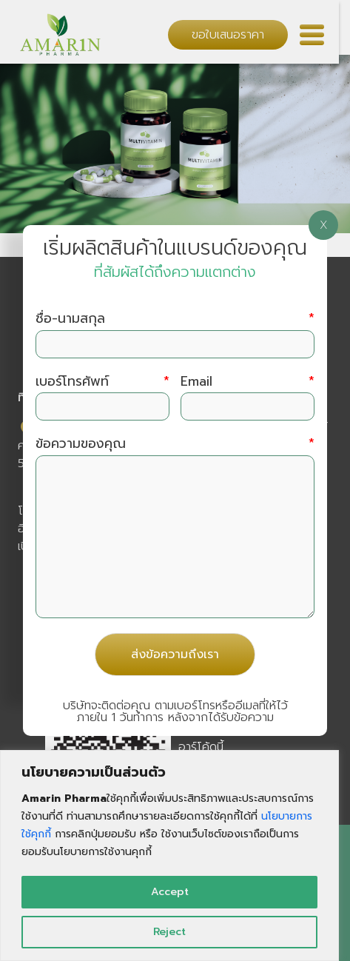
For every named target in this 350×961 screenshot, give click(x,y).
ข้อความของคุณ (175, 443)
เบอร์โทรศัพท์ (102, 381)
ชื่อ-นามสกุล (175, 318)
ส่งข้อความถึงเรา (175, 654)
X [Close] (324, 225)
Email (247, 381)
